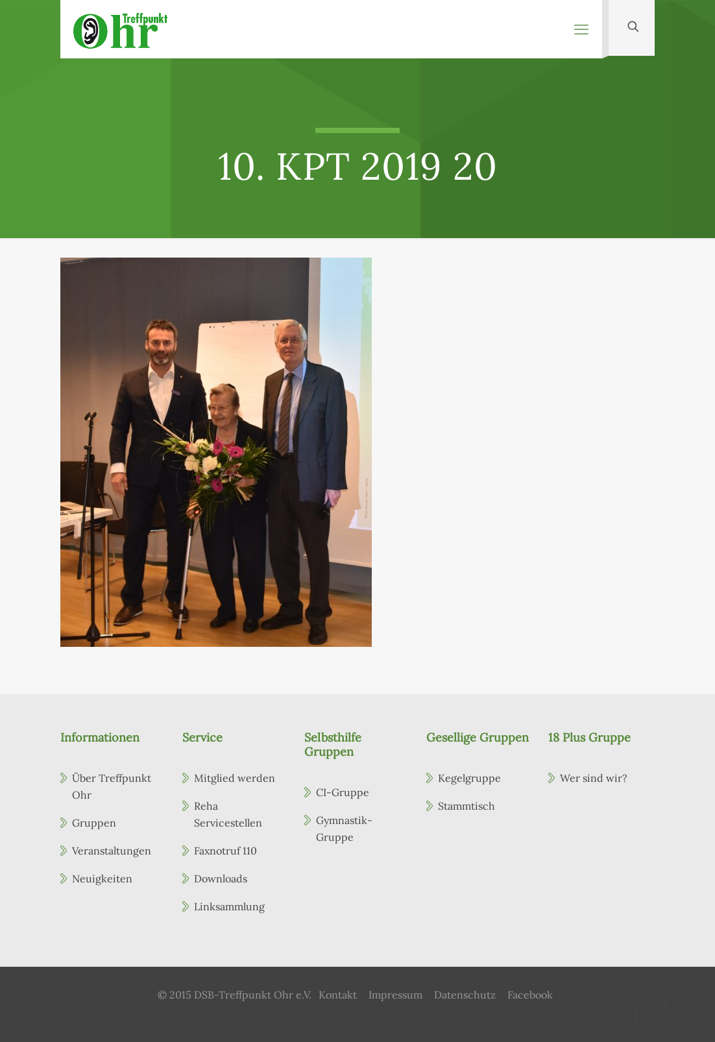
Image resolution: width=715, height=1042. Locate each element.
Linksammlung (229, 906)
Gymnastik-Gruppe (344, 828)
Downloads (220, 878)
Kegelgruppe (469, 777)
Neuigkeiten (102, 878)
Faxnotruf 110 (225, 850)
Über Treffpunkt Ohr (111, 786)
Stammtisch (466, 805)
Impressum (395, 994)
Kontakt (338, 994)
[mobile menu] (581, 29)
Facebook (530, 994)
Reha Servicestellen (228, 814)
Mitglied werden (234, 777)
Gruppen (94, 822)
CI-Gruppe (342, 792)
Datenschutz (465, 994)
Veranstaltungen (111, 850)
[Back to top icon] (651, 1014)
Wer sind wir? (593, 777)
